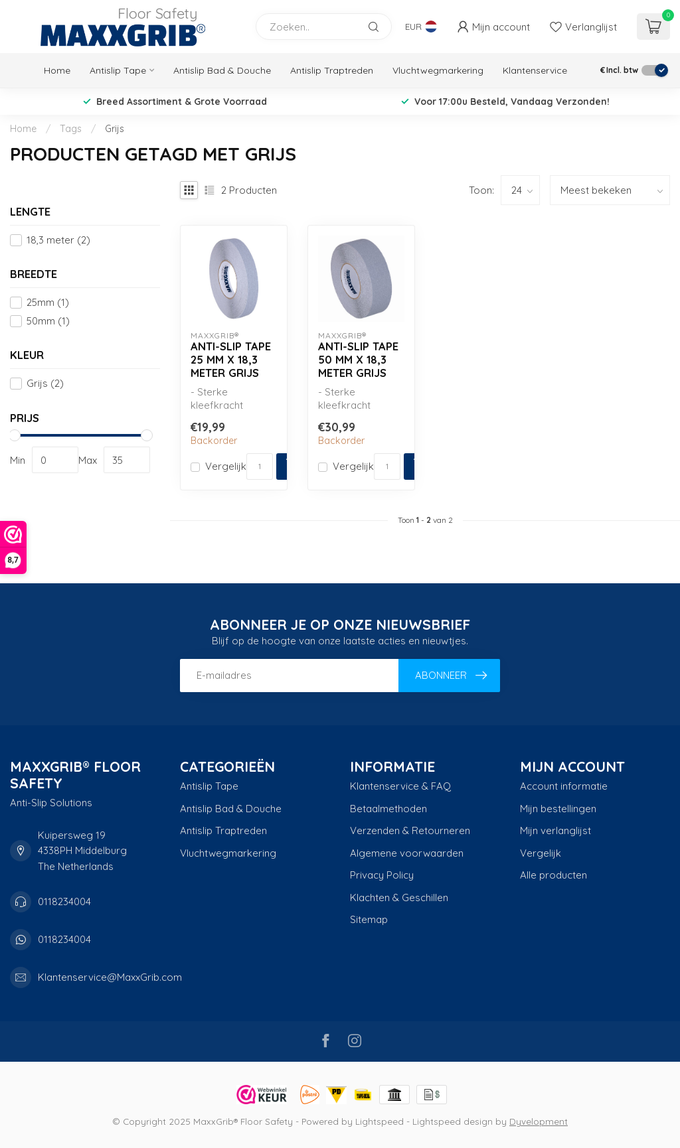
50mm (48, 321)
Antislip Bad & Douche (222, 70)
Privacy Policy (382, 875)
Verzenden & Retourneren (410, 830)
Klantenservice (535, 70)
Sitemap (369, 919)
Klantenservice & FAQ (400, 786)
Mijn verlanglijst (555, 830)
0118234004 (64, 901)
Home (57, 70)
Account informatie (564, 786)
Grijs (114, 129)
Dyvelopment (538, 1121)
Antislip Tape (118, 70)
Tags (71, 129)
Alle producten (553, 875)
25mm (48, 303)
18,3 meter (58, 240)
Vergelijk (225, 466)
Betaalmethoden (388, 808)
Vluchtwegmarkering (437, 70)
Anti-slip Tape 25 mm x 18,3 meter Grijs (231, 359)
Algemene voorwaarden (407, 853)
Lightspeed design (452, 1121)
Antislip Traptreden (331, 70)
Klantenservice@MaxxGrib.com (110, 977)
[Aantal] (259, 466)
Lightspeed (379, 1121)
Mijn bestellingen (558, 808)
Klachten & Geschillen (399, 897)
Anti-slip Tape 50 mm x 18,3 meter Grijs (358, 359)
